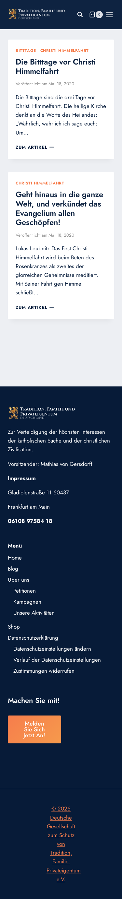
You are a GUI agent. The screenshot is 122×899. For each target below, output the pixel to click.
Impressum (22, 478)
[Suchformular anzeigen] (80, 14)
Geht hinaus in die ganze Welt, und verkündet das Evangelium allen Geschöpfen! (59, 208)
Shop (14, 627)
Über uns (18, 580)
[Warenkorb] (96, 14)
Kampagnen (27, 602)
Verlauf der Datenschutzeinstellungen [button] (57, 660)
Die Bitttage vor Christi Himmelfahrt (56, 66)
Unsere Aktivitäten (34, 613)
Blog (13, 569)
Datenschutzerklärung (33, 638)
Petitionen (24, 591)
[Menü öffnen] (109, 14)
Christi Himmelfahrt (64, 50)
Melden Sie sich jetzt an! (34, 729)
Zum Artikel (35, 147)
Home (15, 558)
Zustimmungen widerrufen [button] (44, 671)
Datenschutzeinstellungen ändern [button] (52, 649)
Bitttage (26, 50)
